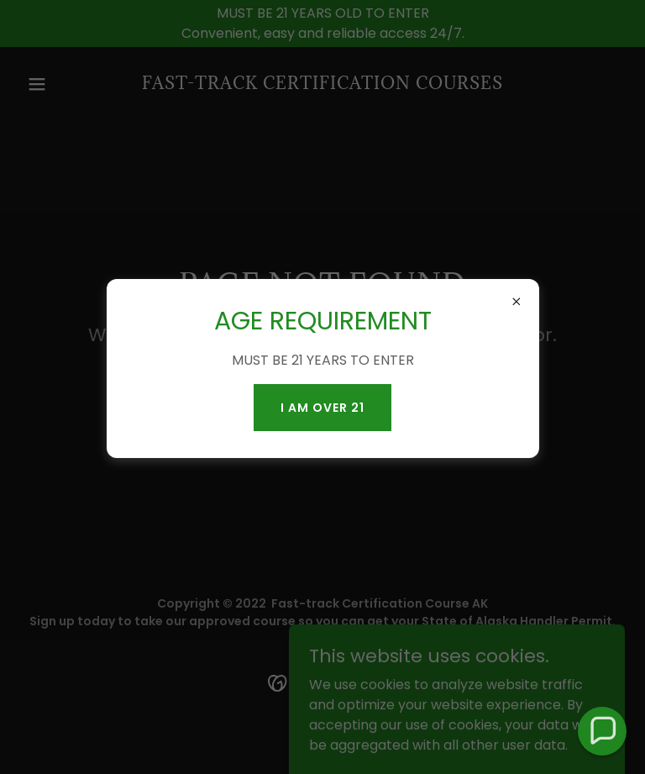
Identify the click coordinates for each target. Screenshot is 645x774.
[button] (602, 731)
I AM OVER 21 (322, 407)
